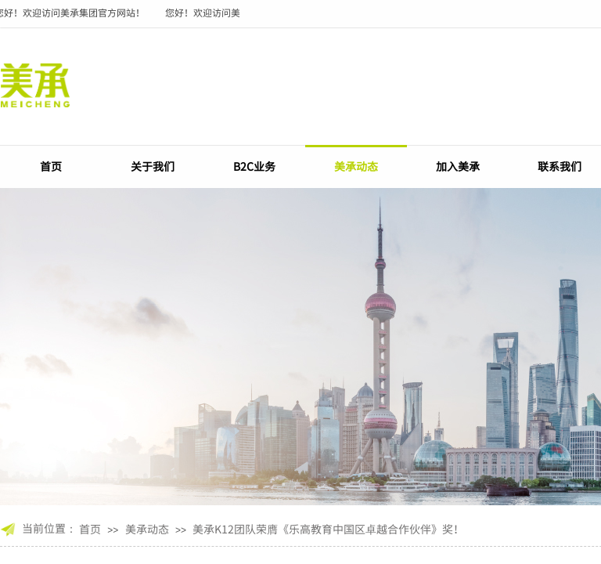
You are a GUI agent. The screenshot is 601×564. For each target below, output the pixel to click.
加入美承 (458, 166)
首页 (51, 166)
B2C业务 (254, 166)
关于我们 (153, 166)
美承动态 (356, 166)
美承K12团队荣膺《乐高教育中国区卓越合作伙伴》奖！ (328, 529)
